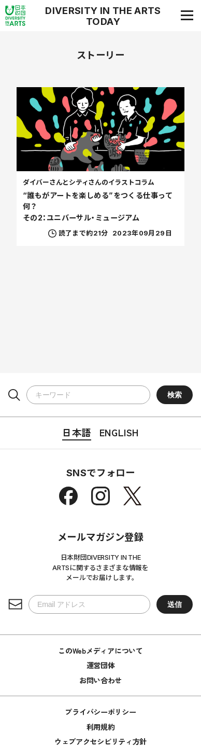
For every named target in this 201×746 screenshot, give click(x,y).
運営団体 (101, 665)
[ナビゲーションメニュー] (187, 15)
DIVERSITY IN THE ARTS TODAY (103, 16)
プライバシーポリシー (100, 711)
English (119, 432)
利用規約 (101, 726)
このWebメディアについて (100, 650)
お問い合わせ (100, 680)
